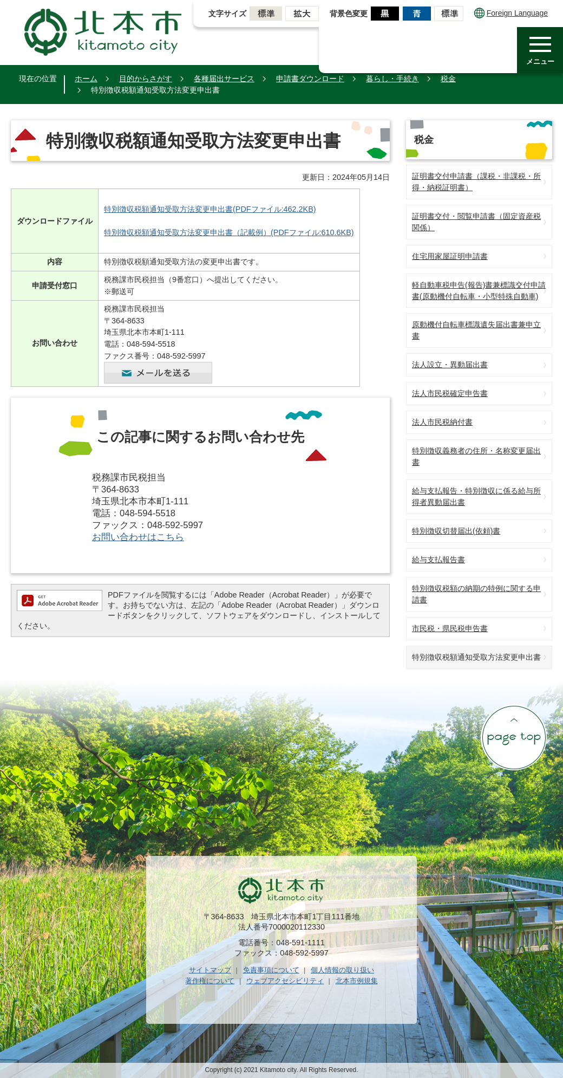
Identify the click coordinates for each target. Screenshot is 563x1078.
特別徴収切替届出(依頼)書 (456, 531)
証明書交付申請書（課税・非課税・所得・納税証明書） (476, 182)
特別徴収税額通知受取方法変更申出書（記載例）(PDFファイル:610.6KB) (229, 232)
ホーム (86, 78)
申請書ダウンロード (310, 78)
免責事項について (271, 970)
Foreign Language (511, 13)
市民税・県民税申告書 (450, 628)
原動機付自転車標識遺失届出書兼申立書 (476, 330)
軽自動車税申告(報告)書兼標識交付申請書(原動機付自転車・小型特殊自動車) (479, 291)
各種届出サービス (224, 78)
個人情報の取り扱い (342, 970)
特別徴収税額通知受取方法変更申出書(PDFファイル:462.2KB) (210, 209)
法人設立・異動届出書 (450, 364)
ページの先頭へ (514, 737)
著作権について (209, 981)
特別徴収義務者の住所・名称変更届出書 (476, 456)
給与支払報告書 (438, 559)
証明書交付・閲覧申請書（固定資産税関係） (476, 222)
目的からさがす (145, 78)
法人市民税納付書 (442, 422)
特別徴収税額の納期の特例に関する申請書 (476, 594)
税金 (448, 78)
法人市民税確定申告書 (450, 393)
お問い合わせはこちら (138, 537)
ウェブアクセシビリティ (285, 981)
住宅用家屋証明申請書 (450, 256)
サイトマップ (210, 970)
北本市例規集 (357, 981)
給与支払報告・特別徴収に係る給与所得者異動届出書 (476, 496)
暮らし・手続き (392, 78)
